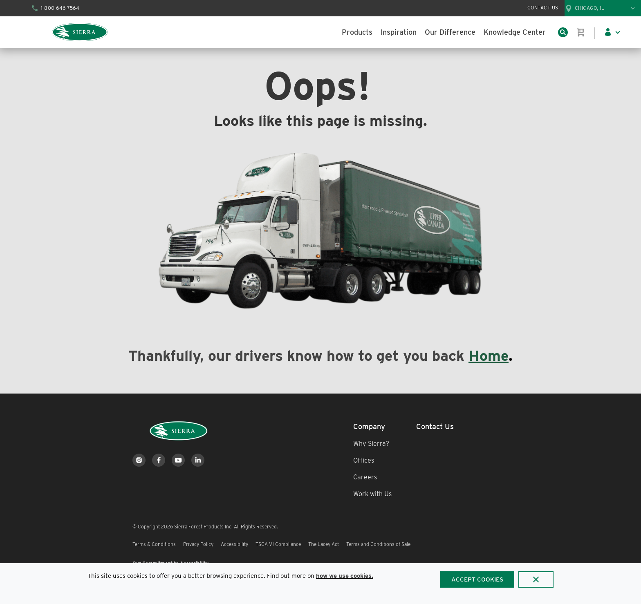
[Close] (536, 579)
